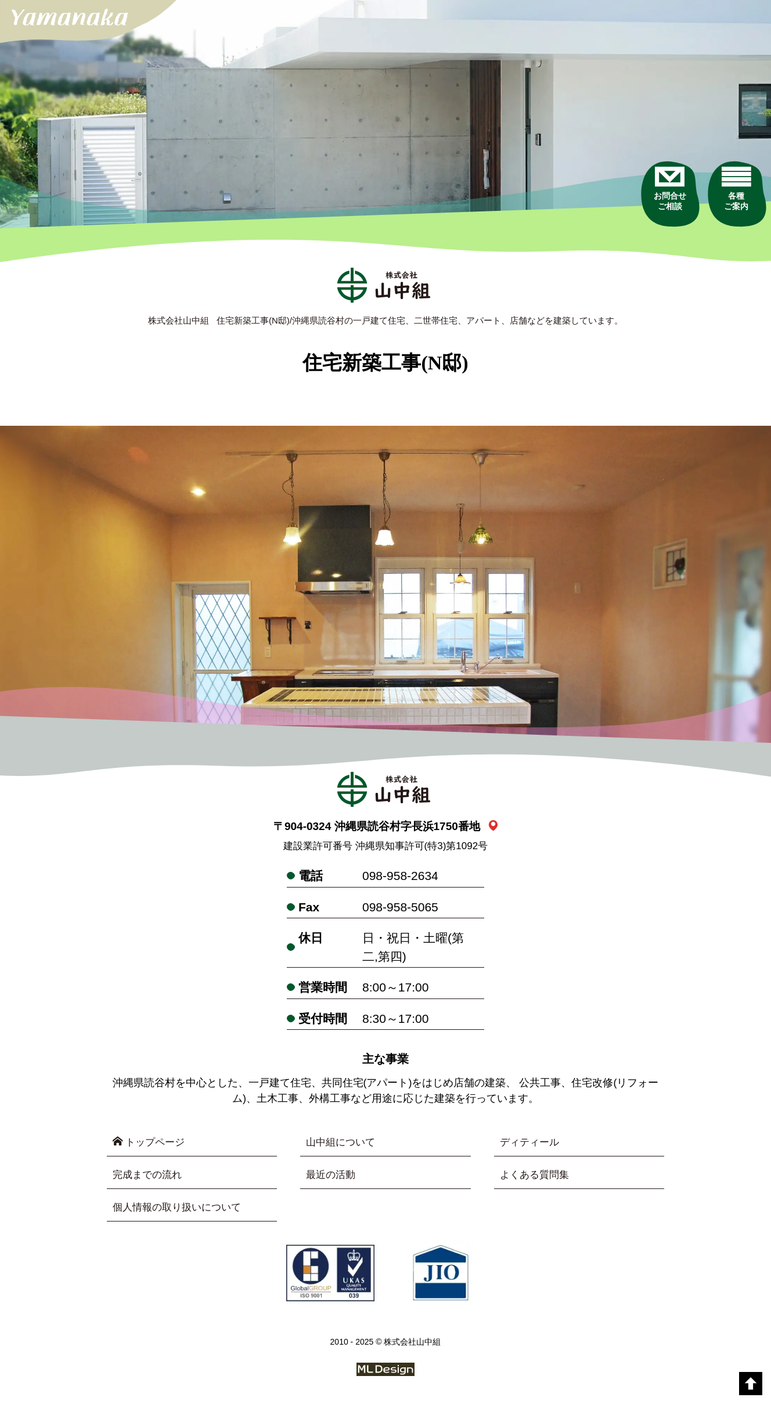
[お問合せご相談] (653, 208)
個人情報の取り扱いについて (180, 1209)
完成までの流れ (149, 1176)
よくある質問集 (536, 1176)
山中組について (342, 1143)
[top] (750, 1383)
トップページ (151, 1143)
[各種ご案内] (732, 208)
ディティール (531, 1143)
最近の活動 (332, 1176)
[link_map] (493, 827)
